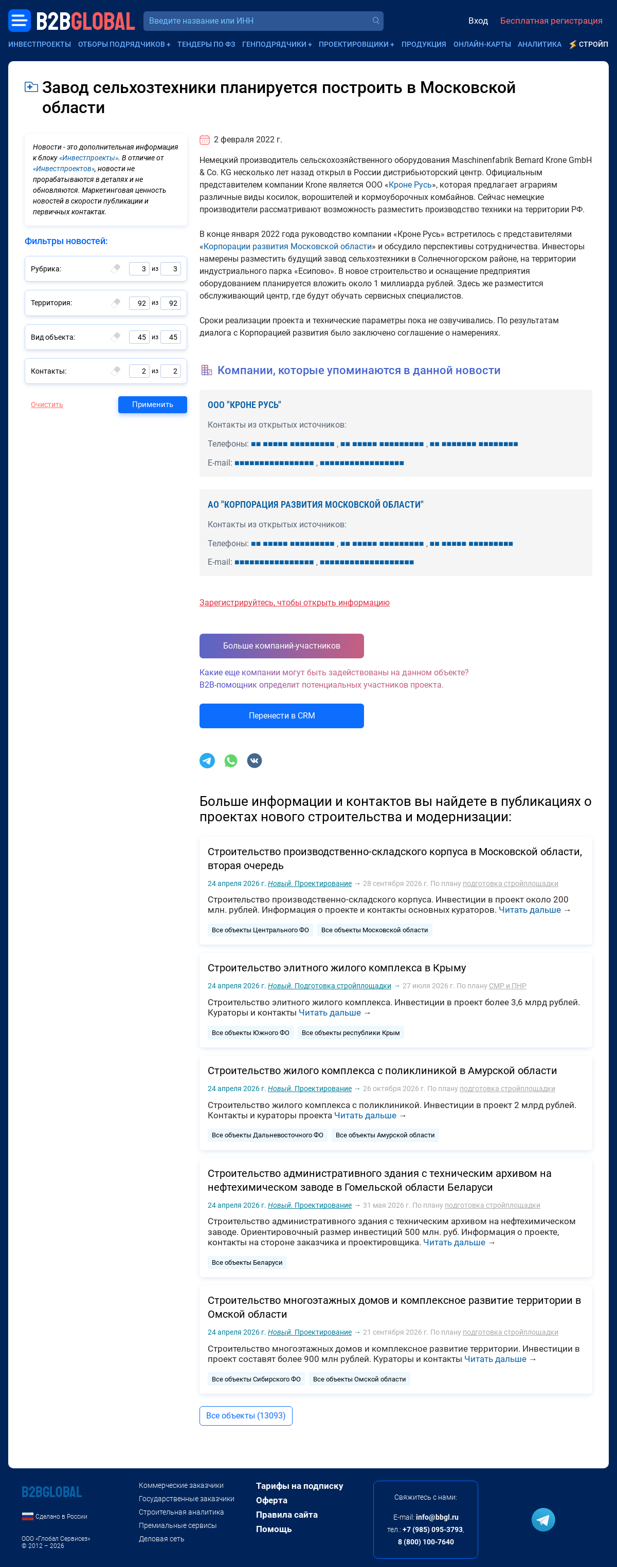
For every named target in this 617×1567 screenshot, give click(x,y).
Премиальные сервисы (178, 1525)
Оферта (271, 1500)
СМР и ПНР (508, 986)
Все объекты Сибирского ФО (256, 1379)
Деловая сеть (162, 1539)
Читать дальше (530, 910)
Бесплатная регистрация (551, 20)
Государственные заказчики (186, 1499)
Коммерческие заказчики (181, 1485)
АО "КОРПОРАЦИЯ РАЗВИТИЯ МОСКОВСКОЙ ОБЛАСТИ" (316, 504)
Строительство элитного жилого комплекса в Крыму (337, 968)
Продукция (424, 44)
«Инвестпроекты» (88, 158)
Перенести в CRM (282, 716)
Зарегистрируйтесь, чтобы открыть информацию (294, 602)
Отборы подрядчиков (121, 44)
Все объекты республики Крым (351, 1033)
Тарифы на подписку (299, 1486)
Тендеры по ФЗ (206, 44)
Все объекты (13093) (246, 1416)
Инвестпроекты (39, 44)
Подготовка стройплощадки (329, 986)
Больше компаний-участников (281, 646)
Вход (478, 20)
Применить (152, 404)
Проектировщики (354, 44)
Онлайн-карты (482, 44)
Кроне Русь (410, 185)
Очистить (47, 404)
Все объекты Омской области (359, 1379)
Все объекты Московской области (374, 930)
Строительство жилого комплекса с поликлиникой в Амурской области (382, 1070)
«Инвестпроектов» (64, 168)
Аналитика (539, 44)
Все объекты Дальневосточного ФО (267, 1135)
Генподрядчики (274, 44)
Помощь (274, 1529)
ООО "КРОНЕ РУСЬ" (244, 404)
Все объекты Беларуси (247, 1262)
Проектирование (310, 883)
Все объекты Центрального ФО (260, 930)
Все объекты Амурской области (385, 1135)
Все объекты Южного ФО (250, 1033)
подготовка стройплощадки (510, 883)
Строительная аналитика (181, 1512)
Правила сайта (287, 1514)
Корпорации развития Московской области (288, 246)
